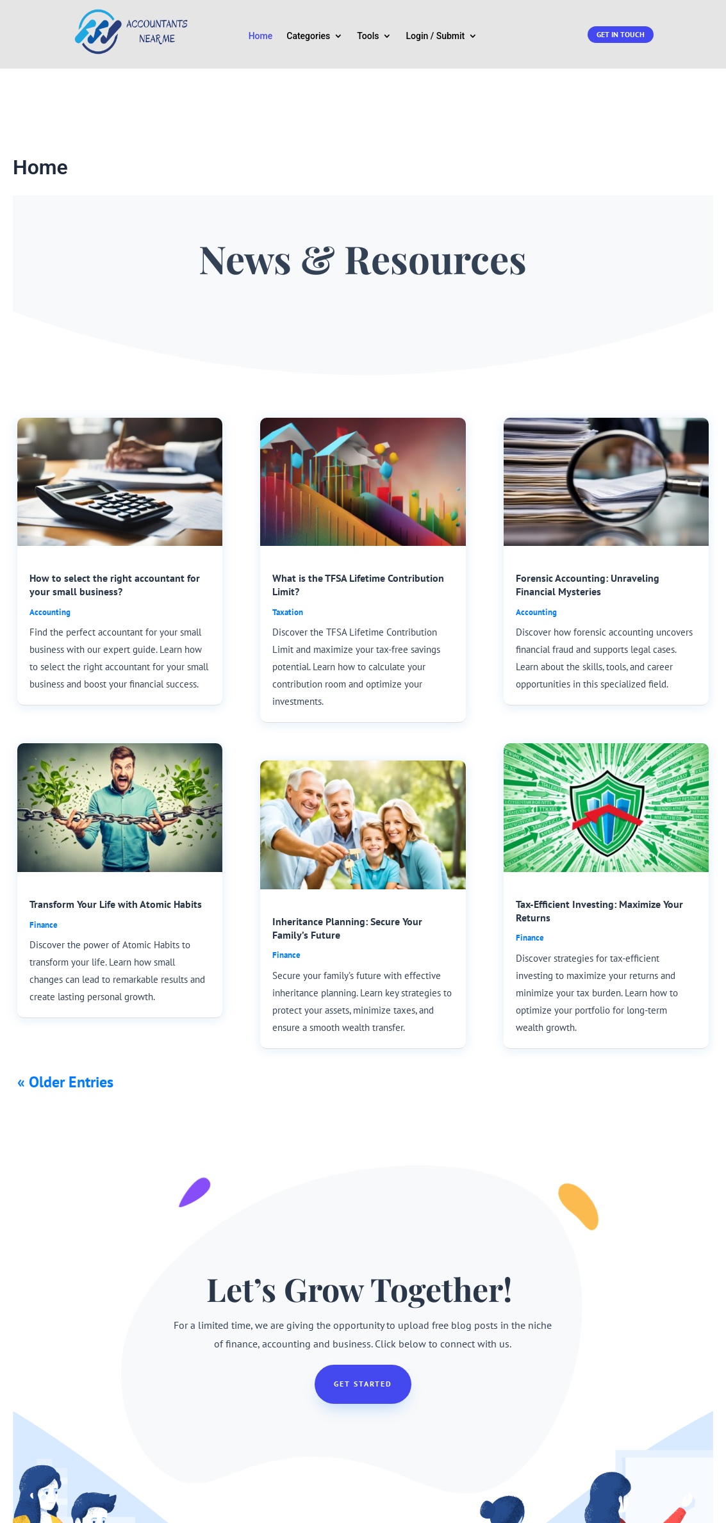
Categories (308, 36)
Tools (368, 36)
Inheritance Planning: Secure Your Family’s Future (347, 841)
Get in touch (621, 34)
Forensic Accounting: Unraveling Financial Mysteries (587, 498)
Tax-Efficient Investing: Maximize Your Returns (599, 824)
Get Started (363, 1297)
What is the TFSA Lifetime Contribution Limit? (358, 498)
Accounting (49, 525)
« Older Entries (65, 995)
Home (261, 36)
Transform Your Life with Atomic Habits (115, 817)
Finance (43, 838)
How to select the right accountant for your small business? (114, 498)
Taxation (287, 525)
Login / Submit (435, 36)
